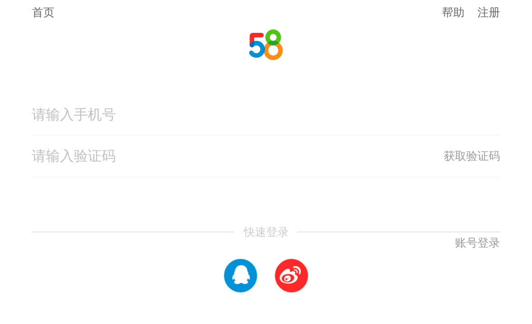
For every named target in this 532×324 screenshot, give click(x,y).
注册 (488, 12)
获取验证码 (472, 155)
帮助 (453, 12)
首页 (43, 12)
